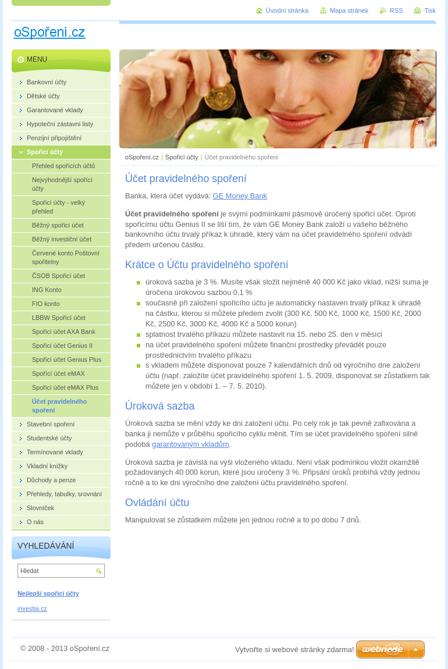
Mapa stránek (349, 10)
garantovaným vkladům (190, 444)
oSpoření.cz (142, 157)
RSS (396, 10)
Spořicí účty (181, 157)
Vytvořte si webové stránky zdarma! (294, 649)
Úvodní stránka (287, 10)
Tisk (430, 10)
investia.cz (32, 608)
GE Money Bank (240, 195)
